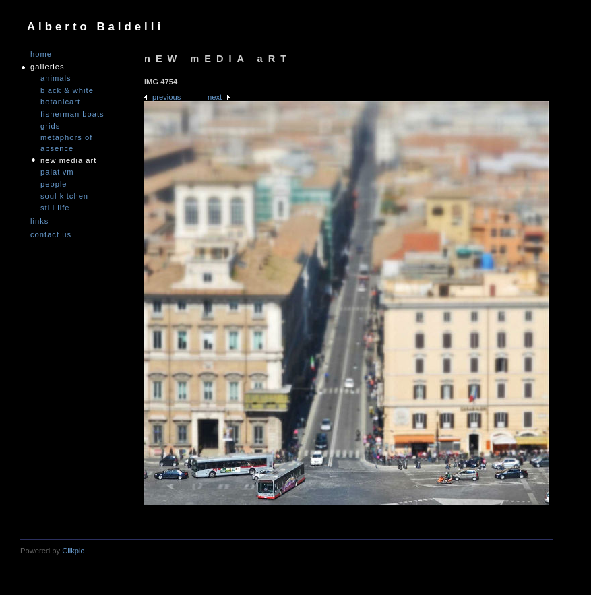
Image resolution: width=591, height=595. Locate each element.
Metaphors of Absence (66, 142)
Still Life (55, 207)
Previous (166, 97)
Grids (50, 126)
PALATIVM (57, 172)
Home (41, 54)
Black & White (67, 90)
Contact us (50, 235)
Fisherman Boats (72, 114)
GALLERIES (47, 67)
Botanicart (60, 102)
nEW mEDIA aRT (68, 160)
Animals (55, 78)
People (53, 184)
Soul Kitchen (64, 196)
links (39, 221)
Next (215, 97)
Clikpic (73, 550)
